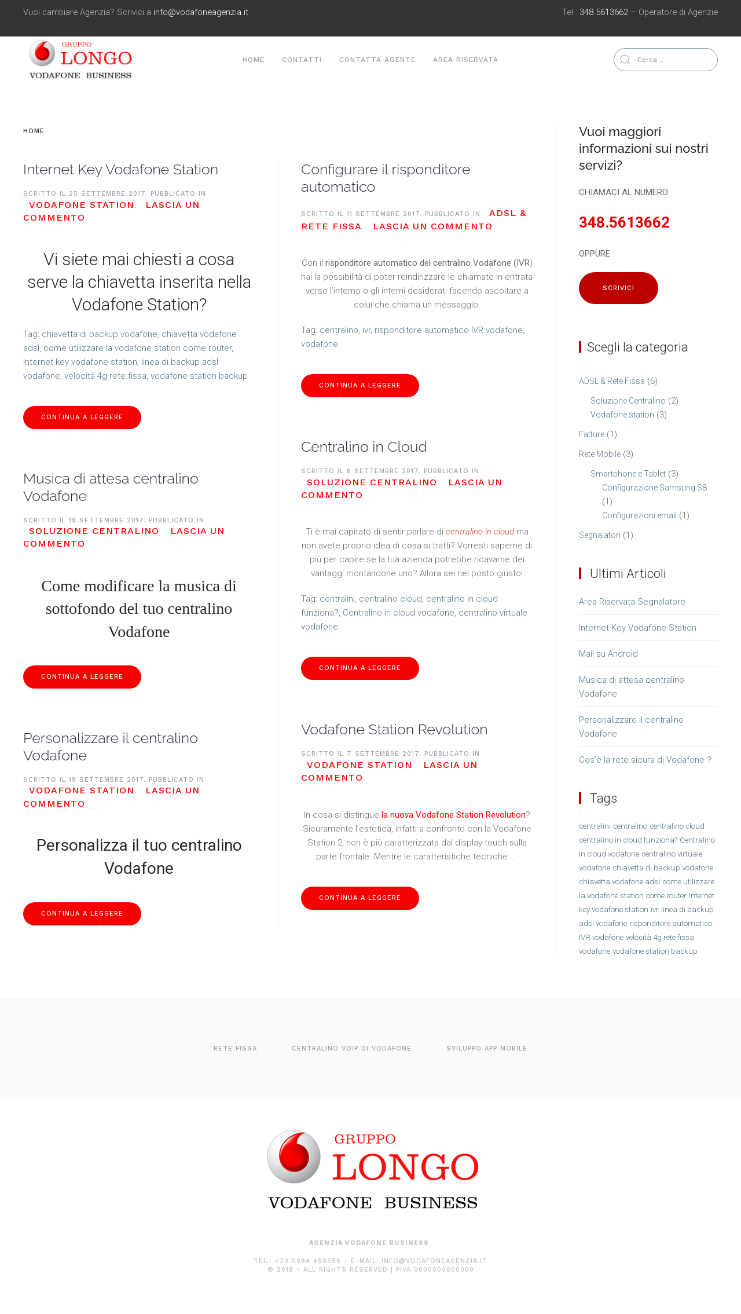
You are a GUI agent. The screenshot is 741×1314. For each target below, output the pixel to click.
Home (254, 60)
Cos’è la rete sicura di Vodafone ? (645, 760)
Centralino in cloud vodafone (398, 612)
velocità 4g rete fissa (105, 376)
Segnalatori (600, 535)
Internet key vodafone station (80, 362)
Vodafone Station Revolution (394, 729)
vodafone (319, 344)
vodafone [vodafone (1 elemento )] (594, 951)
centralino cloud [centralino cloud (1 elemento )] (677, 826)
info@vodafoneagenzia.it (200, 12)
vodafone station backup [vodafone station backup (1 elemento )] (655, 951)
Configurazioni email (639, 515)
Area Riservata (465, 60)
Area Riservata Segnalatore (632, 601)
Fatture (591, 434)
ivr (366, 330)
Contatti (302, 60)
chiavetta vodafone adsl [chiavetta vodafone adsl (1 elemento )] (619, 881)
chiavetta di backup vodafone (99, 334)
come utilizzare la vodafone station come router (137, 348)
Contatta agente (377, 60)
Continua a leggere (82, 417)
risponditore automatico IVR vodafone (449, 330)
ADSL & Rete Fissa (612, 381)
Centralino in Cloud (364, 446)
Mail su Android (608, 654)
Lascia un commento (433, 226)
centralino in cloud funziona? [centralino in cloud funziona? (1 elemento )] (628, 840)
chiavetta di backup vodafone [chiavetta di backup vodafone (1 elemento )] (662, 867)
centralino (339, 330)
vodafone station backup (199, 376)
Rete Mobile (600, 454)
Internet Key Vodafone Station (120, 169)
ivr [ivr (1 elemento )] (655, 909)
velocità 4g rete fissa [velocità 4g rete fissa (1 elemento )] (660, 937)
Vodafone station (81, 204)
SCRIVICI (618, 288)
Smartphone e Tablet (628, 473)
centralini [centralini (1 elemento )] (595, 826)
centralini (337, 599)
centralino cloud (390, 599)
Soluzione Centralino (94, 530)
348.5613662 (603, 12)
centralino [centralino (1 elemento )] (630, 826)
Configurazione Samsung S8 (654, 487)
